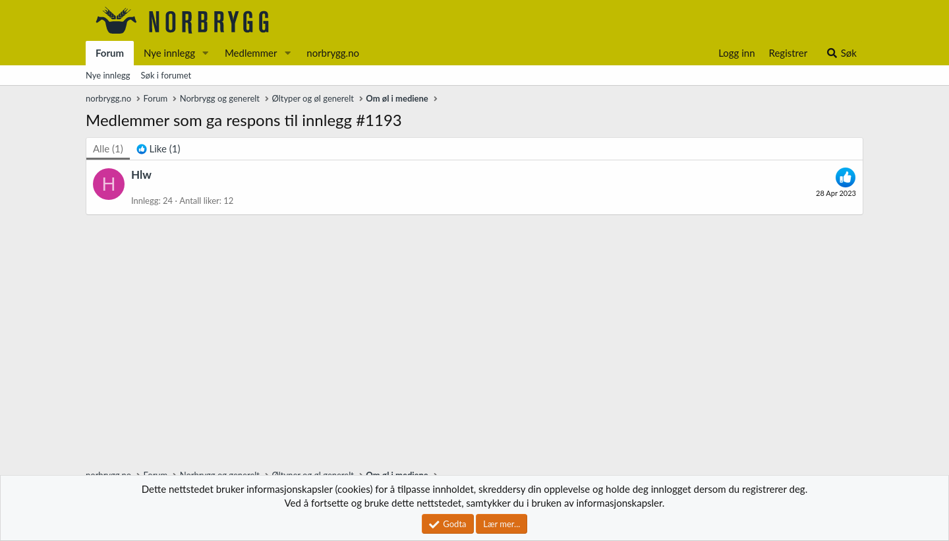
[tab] (158, 149)
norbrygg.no (332, 53)
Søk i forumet (166, 75)
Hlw (141, 174)
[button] (205, 53)
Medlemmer (251, 53)
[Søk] (841, 53)
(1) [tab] (108, 148)
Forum (110, 53)
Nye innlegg (169, 53)
